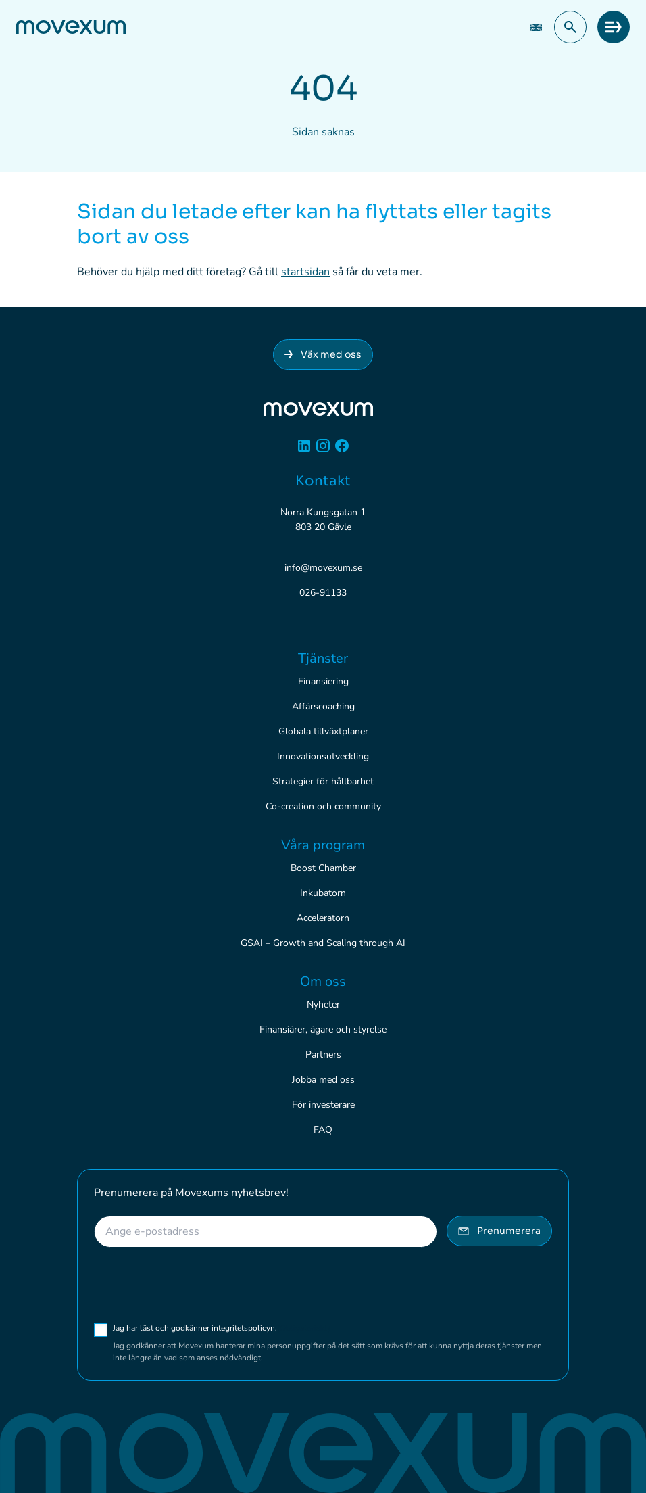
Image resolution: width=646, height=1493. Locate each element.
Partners (323, 1054)
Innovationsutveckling (323, 756)
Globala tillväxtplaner (323, 731)
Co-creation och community (323, 806)
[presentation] (196, 1284)
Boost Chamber (323, 867)
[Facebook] (342, 450)
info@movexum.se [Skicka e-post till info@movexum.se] (323, 567)
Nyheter (323, 1004)
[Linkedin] (304, 450)
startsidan (305, 271)
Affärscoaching (323, 706)
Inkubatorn (323, 892)
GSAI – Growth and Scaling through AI (323, 943)
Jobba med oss (323, 1079)
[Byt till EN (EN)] (536, 27)
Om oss (323, 981)
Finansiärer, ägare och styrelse (323, 1029)
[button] (570, 27)
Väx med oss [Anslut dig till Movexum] (323, 354)
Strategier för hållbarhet (323, 781)
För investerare (323, 1104)
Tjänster (323, 658)
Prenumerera (499, 1231)
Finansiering (323, 681)
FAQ (323, 1129)
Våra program (323, 845)
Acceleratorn (323, 917)
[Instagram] (323, 450)
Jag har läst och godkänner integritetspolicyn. (221, 1328)
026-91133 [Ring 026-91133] (323, 592)
